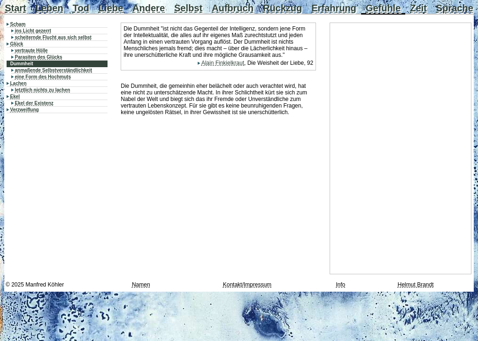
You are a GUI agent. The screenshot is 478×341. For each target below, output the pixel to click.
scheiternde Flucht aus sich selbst (53, 37)
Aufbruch (233, 8)
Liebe (111, 8)
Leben (49, 8)
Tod (81, 8)
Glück (16, 43)
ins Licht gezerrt (33, 30)
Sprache (454, 8)
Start (15, 8)
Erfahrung (333, 8)
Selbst (188, 8)
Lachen (18, 83)
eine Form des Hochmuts (43, 76)
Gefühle (383, 8)
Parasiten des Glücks (38, 57)
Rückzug (282, 8)
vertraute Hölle (31, 50)
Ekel (15, 96)
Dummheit (21, 63)
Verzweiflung (24, 109)
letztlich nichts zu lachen (42, 90)
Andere (148, 8)
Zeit (418, 8)
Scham (18, 24)
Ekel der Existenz (34, 103)
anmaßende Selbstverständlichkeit (54, 70)
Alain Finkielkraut (222, 63)
